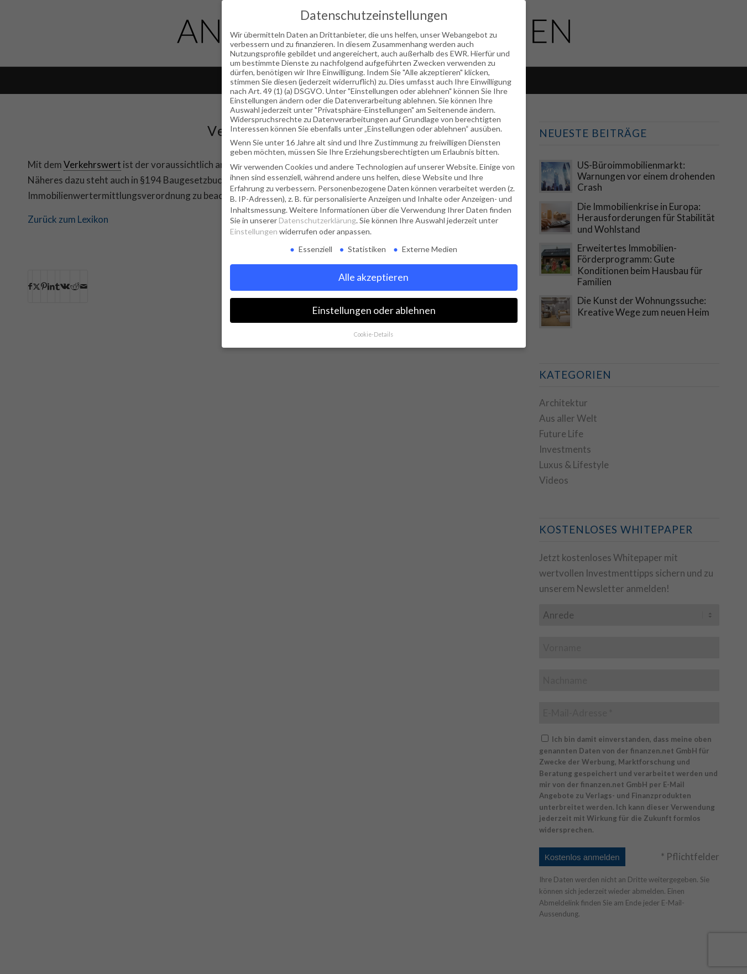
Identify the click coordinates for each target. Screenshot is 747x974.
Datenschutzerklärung (317, 220)
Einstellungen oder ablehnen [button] (374, 310)
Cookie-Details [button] (373, 334)
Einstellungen (254, 231)
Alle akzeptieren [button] (373, 277)
